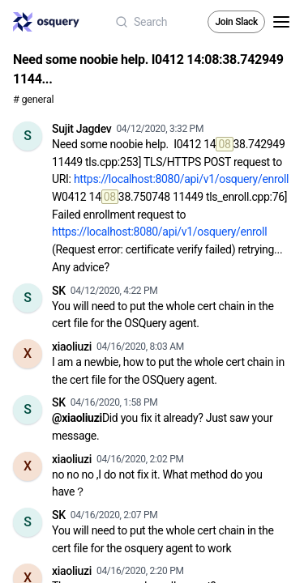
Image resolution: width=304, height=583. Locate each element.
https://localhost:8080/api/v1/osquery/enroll (181, 178)
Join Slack (236, 22)
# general (33, 99)
